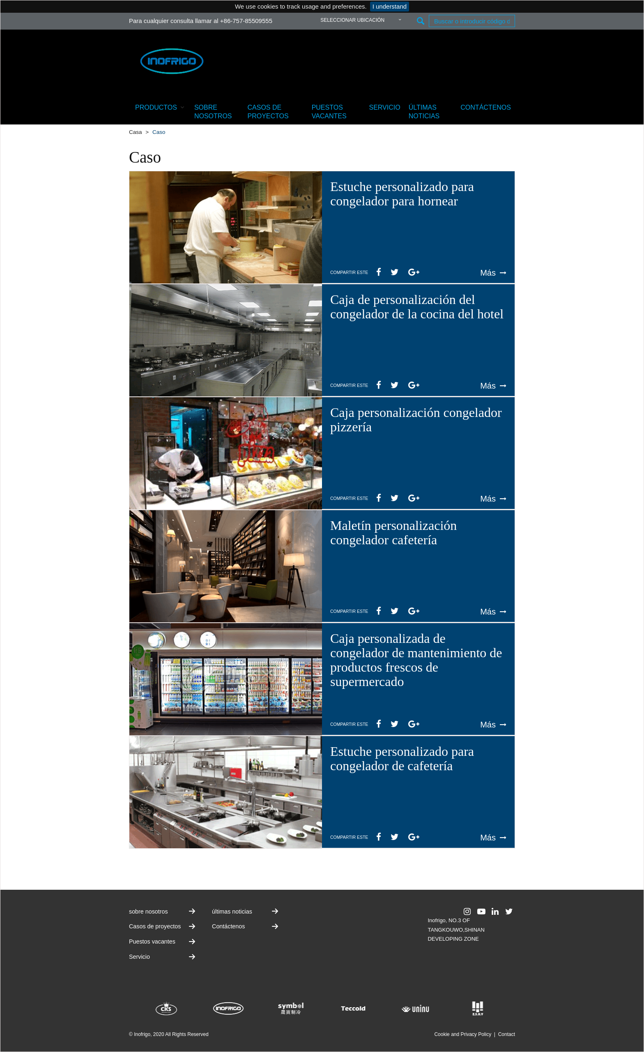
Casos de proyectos (268, 112)
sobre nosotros (213, 112)
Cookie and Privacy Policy (462, 1034)
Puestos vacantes (329, 112)
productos (160, 107)
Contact (506, 1034)
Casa (135, 132)
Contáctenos (485, 107)
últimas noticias (424, 112)
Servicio (384, 107)
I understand (390, 6)
